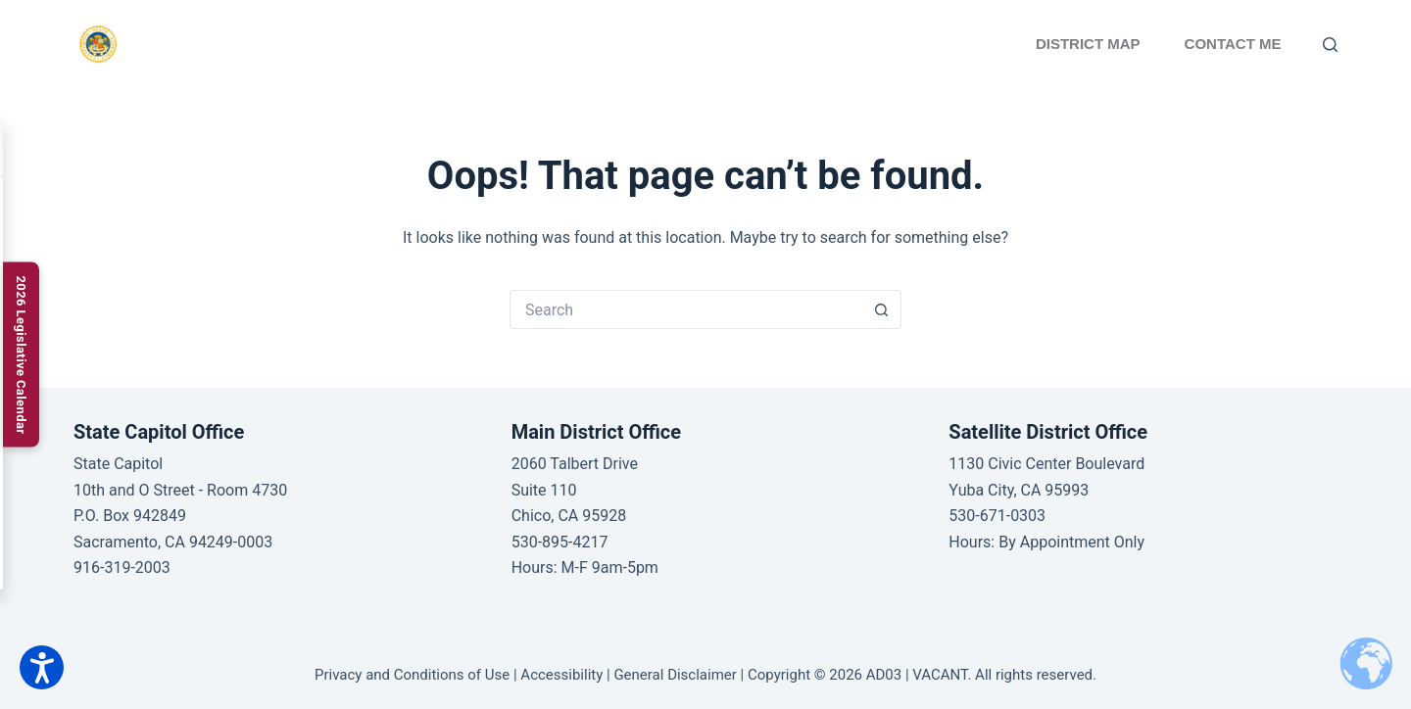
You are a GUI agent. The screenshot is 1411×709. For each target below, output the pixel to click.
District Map (1088, 43)
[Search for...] (686, 309)
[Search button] (881, 309)
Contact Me (1233, 43)
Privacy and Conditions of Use (412, 675)
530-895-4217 (559, 542)
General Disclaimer (674, 675)
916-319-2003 (121, 567)
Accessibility (561, 675)
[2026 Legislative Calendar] (21, 354)
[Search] (1330, 44)
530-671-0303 (997, 515)
